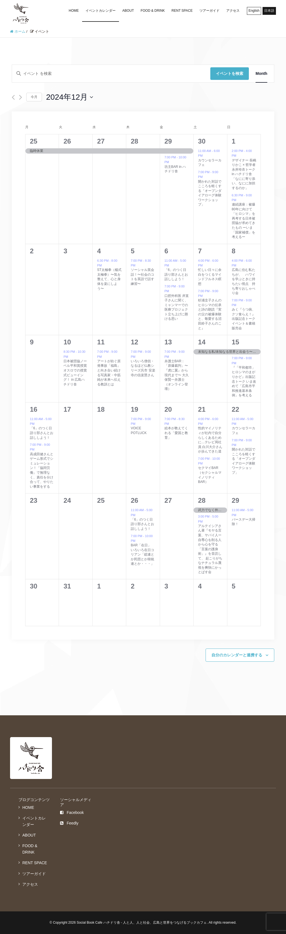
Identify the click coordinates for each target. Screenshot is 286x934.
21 (202, 409)
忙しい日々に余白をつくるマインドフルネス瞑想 (209, 277)
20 (168, 409)
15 (235, 342)
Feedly (69, 823)
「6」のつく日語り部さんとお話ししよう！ (176, 274)
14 (202, 342)
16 (33, 409)
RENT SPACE (182, 11)
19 (134, 409)
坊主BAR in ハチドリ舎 (175, 169)
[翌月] (20, 97)
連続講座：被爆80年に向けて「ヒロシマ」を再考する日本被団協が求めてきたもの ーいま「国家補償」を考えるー (243, 220)
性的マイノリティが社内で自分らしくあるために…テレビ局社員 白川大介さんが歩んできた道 (210, 439)
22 (235, 409)
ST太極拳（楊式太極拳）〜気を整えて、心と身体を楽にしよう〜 (109, 279)
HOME (74, 11)
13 (168, 342)
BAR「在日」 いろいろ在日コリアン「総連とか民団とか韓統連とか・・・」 (142, 554)
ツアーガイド (209, 11)
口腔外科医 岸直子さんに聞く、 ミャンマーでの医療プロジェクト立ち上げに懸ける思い (177, 307)
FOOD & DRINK (152, 11)
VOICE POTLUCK (139, 430)
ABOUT (128, 11)
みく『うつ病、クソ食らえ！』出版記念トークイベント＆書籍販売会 (243, 319)
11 (101, 342)
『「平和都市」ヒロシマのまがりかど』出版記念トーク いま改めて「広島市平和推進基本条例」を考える (244, 381)
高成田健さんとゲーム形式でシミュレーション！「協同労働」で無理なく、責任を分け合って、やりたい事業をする (41, 470)
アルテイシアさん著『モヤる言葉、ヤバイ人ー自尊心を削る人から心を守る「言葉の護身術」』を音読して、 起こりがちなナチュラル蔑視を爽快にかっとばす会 (210, 549)
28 (134, 141)
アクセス (233, 11)
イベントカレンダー (100, 11)
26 (67, 141)
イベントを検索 (229, 73)
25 (33, 141)
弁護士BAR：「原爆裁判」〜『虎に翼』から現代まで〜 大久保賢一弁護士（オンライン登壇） (177, 375)
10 (67, 342)
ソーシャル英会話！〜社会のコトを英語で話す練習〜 (142, 277)
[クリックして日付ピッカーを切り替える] (69, 97)
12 (134, 342)
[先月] (13, 97)
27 (101, 141)
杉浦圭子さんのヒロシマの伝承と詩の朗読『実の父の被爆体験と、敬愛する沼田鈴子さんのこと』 (209, 314)
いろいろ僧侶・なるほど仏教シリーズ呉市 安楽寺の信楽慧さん (143, 368)
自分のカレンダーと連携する (236, 655)
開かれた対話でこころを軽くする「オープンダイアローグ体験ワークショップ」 (209, 193)
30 (202, 141)
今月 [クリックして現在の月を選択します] (34, 97)
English (254, 11)
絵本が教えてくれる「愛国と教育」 (176, 432)
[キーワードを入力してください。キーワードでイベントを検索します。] (111, 73)
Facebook (72, 812)
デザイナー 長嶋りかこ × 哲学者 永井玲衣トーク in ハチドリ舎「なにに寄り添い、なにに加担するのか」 (245, 174)
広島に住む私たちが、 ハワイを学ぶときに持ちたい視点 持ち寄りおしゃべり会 (243, 281)
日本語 (269, 11)
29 (168, 141)
